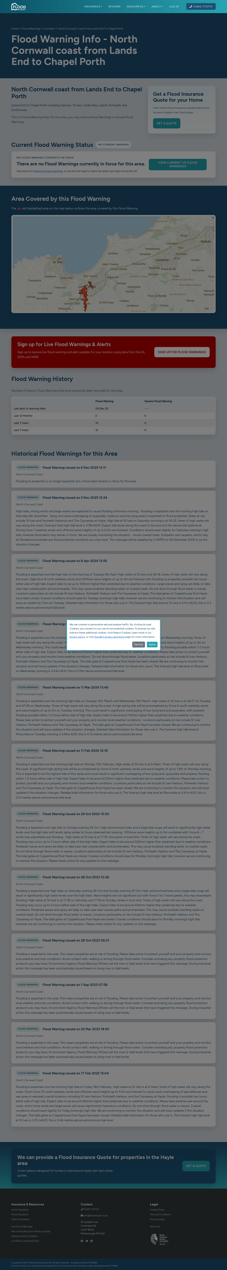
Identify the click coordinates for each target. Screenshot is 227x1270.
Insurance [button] (93, 6)
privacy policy (77, 636)
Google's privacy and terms (109, 636)
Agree (152, 644)
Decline (138, 644)
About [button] (157, 6)
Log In (174, 6)
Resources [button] (136, 6)
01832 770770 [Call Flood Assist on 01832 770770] (200, 6)
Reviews (114, 6)
